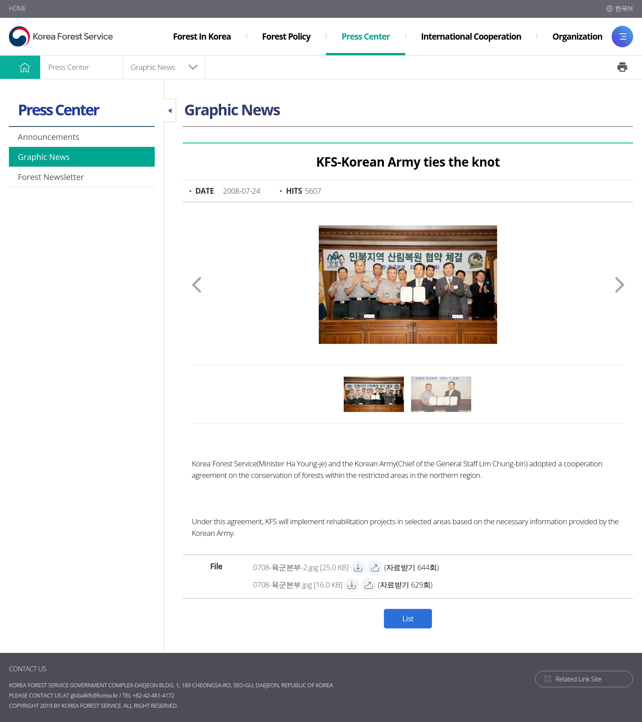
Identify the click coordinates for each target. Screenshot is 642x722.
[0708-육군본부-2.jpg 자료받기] (301, 568)
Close (170, 110)
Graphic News (153, 67)
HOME (17, 8)
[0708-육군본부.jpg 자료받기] (297, 585)
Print (622, 67)
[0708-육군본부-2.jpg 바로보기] (375, 567)
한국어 (624, 8)
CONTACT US (27, 668)
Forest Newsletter (51, 176)
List (407, 618)
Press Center (68, 67)
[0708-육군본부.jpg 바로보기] (368, 585)
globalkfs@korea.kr (94, 695)
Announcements (48, 136)
